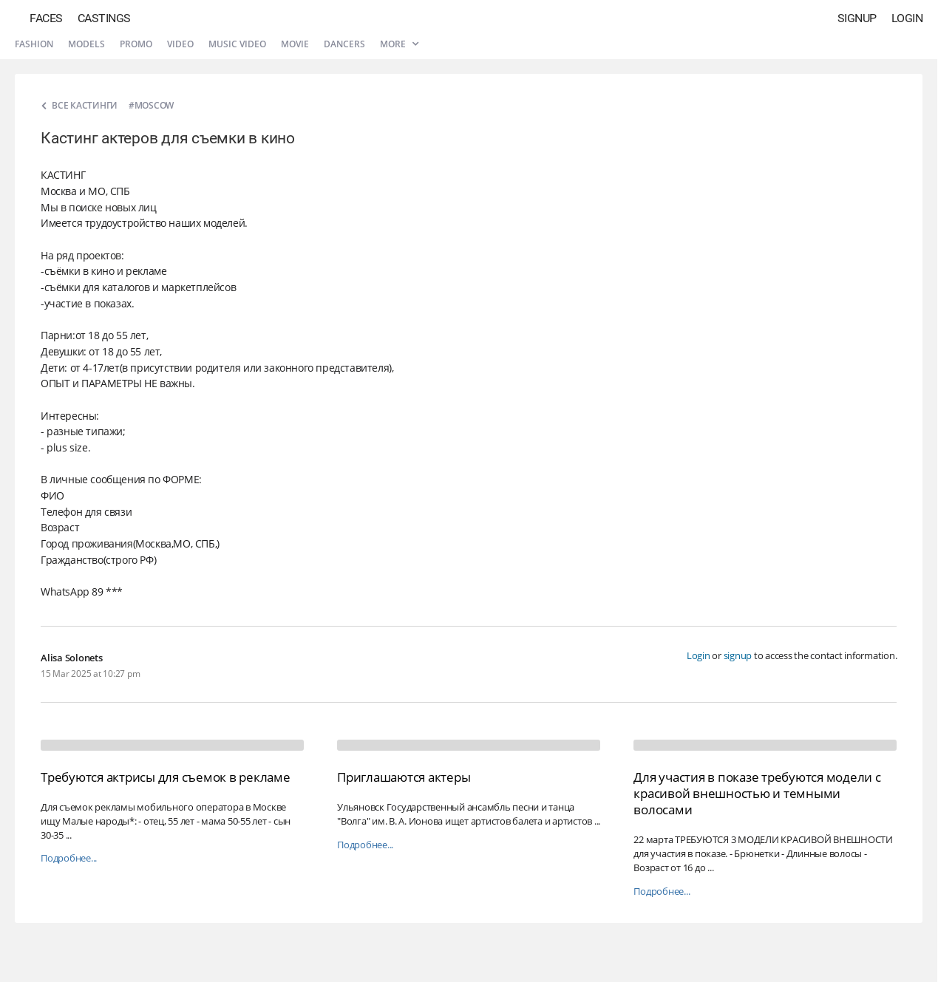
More (399, 44)
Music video (237, 44)
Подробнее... (69, 858)
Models (86, 44)
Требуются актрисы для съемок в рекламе (165, 776)
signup (738, 655)
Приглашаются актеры (403, 776)
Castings (104, 18)
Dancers (344, 44)
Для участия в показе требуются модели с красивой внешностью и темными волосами (756, 793)
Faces (46, 18)
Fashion (34, 44)
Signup (857, 18)
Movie (295, 44)
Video (180, 44)
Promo (136, 44)
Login (907, 18)
